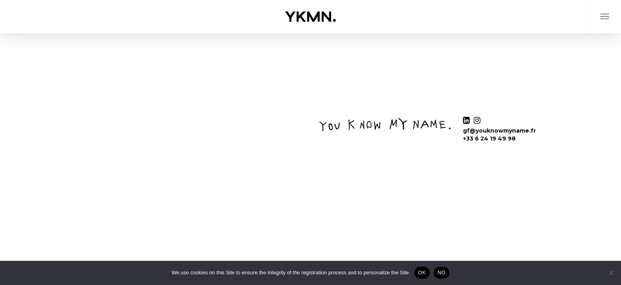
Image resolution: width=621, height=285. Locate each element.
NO (442, 273)
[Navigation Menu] (605, 26)
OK (422, 273)
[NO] (611, 273)
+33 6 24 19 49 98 (489, 138)
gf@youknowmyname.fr (499, 130)
